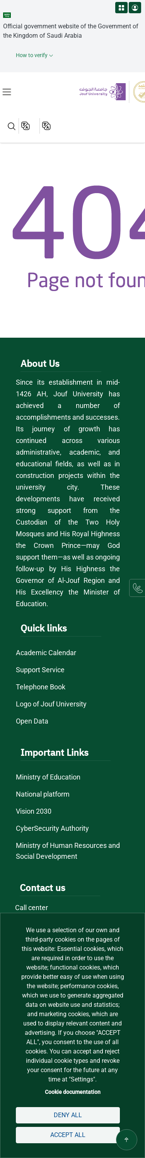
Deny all (68, 1115)
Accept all (67, 1135)
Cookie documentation (72, 1092)
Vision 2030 (34, 811)
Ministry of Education (49, 777)
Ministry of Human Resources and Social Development (68, 850)
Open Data (32, 721)
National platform (43, 794)
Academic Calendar (46, 653)
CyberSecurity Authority (52, 828)
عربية (47, 126)
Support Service (40, 670)
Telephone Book (40, 687)
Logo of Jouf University (51, 704)
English (26, 126)
